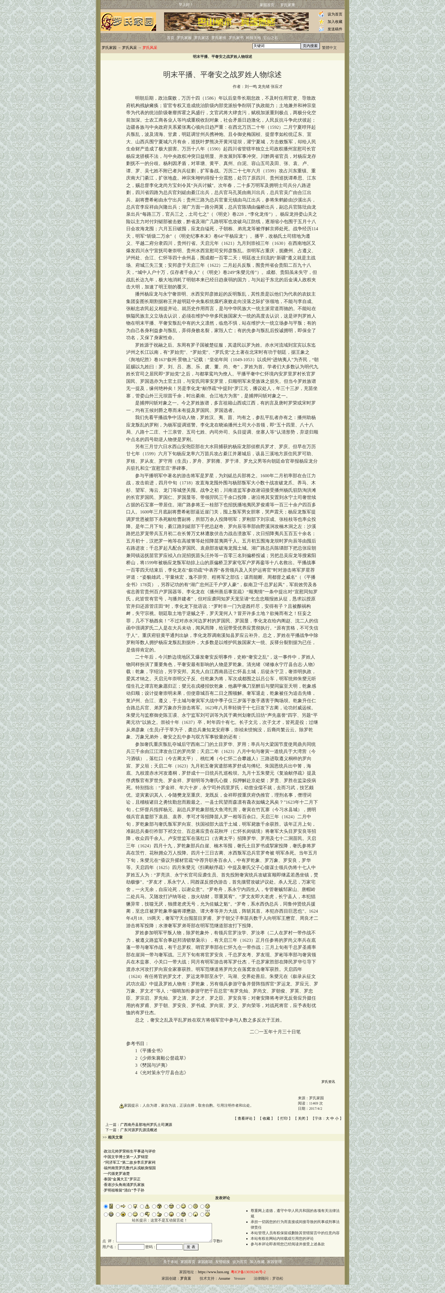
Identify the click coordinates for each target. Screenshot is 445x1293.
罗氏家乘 (287, 5)
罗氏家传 (218, 38)
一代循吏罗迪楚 (117, 1173)
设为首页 (335, 14)
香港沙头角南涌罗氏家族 (124, 1185)
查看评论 (245, 1118)
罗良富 (185, 1287)
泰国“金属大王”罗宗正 (122, 1179)
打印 (284, 1118)
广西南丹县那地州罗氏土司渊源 (146, 1124)
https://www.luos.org (213, 1280)
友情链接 (222, 1270)
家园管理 (274, 1270)
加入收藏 (335, 21)
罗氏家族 (184, 38)
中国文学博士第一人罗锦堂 (126, 1157)
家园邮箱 (205, 1270)
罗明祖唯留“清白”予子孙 (124, 1190)
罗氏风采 (129, 47)
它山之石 (270, 38)
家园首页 (267, 5)
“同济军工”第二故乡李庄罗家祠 (129, 1162)
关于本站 (170, 1270)
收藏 (266, 1118)
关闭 (301, 1118)
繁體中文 (329, 47)
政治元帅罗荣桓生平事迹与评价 (130, 1151)
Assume (224, 1287)
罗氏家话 (201, 38)
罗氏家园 (109, 47)
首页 (170, 38)
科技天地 (253, 38)
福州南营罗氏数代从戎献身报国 (130, 1168)
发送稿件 (335, 29)
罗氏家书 (236, 38)
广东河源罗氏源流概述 (138, 1130)
